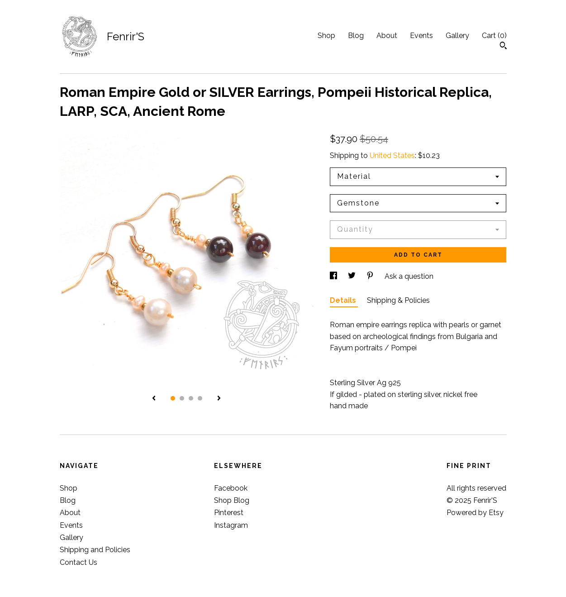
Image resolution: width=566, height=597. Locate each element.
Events (421, 35)
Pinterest (228, 512)
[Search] (503, 47)
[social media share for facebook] (334, 276)
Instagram (231, 525)
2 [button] (182, 398)
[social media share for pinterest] (371, 276)
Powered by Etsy (475, 512)
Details (344, 300)
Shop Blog (231, 500)
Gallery (457, 35)
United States (392, 155)
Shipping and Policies (95, 549)
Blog (356, 35)
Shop (326, 35)
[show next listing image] (219, 399)
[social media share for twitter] (352, 276)
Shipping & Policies (398, 300)
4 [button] (200, 398)
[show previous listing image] (154, 399)
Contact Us (78, 562)
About (386, 35)
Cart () (494, 35)
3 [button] (191, 398)
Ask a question (409, 276)
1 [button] (173, 398)
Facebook (230, 488)
